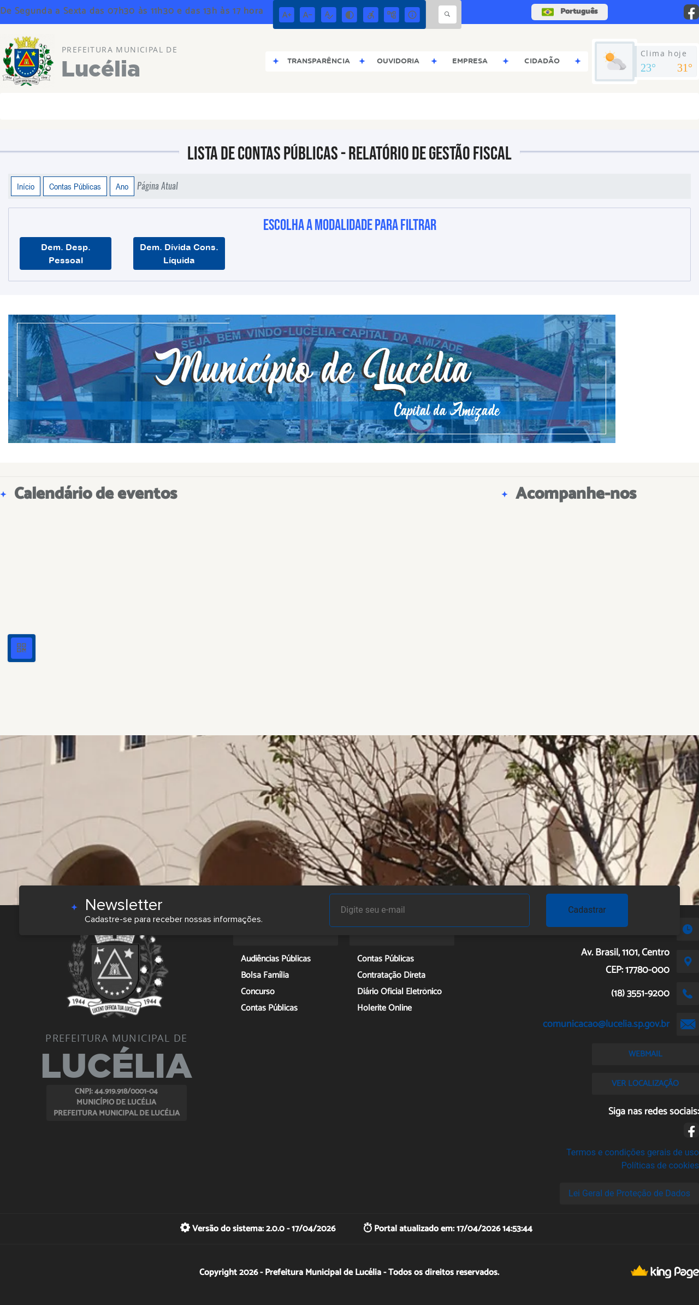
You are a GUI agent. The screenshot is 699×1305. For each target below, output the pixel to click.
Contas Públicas (75, 186)
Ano (122, 186)
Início (25, 186)
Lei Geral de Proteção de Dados (629, 1193)
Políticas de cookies (660, 1165)
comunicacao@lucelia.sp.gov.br (606, 1024)
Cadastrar (587, 910)
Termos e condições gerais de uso (632, 1152)
